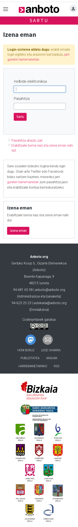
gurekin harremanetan (23, 182)
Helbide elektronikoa (30, 81)
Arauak (51, 358)
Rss (56, 366)
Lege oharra (51, 350)
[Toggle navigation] (5, 9)
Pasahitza (22, 98)
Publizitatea (30, 358)
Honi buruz (26, 350)
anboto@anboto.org (50, 290)
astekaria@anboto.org (50, 303)
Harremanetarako (33, 366)
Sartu (39, 20)
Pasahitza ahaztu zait (26, 140)
